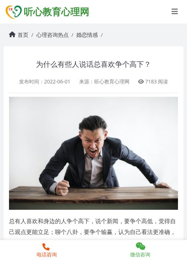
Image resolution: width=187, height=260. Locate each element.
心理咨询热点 (52, 34)
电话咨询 (46, 250)
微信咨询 (140, 250)
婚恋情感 (87, 34)
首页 (23, 34)
